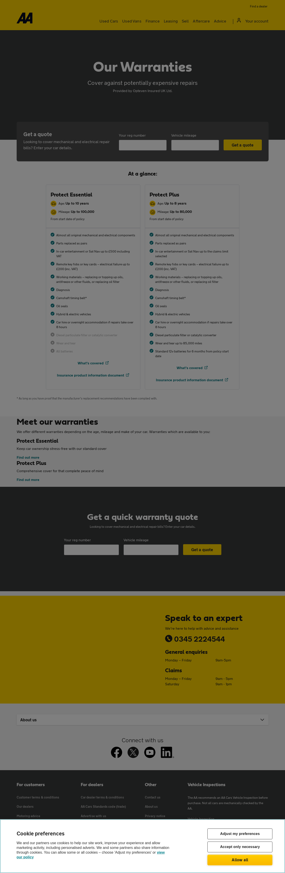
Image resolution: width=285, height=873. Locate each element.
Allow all (240, 859)
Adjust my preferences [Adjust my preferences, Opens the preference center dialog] (240, 834)
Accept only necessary (240, 847)
